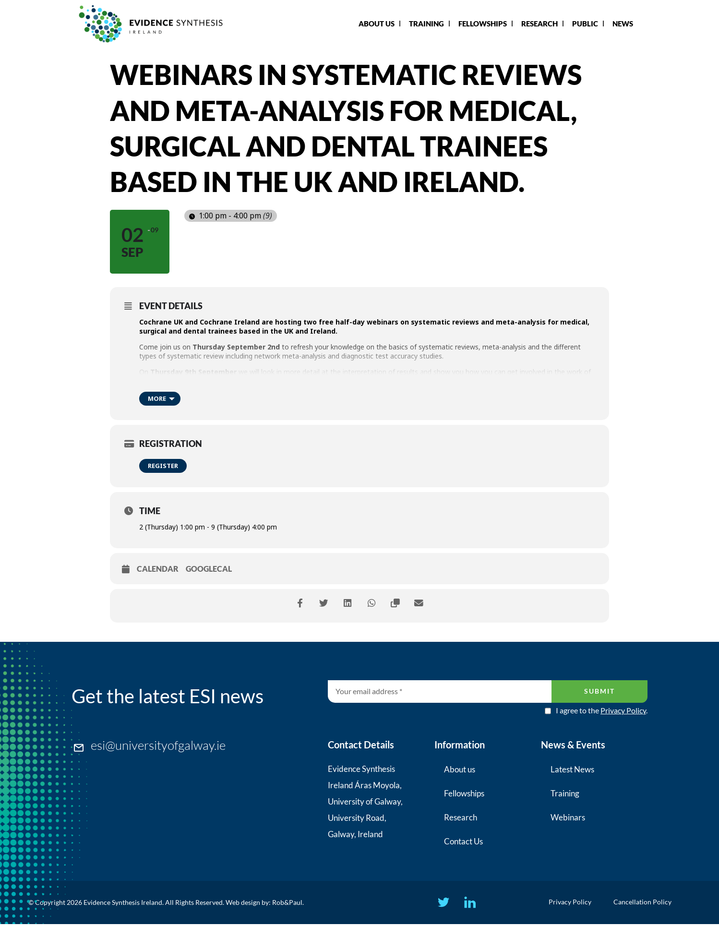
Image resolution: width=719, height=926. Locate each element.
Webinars (568, 817)
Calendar (158, 568)
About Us (377, 23)
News (622, 23)
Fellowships (482, 23)
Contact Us (463, 841)
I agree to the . (601, 710)
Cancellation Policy (646, 903)
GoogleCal (209, 568)
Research (539, 23)
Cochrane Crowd (224, 380)
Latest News (572, 769)
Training (426, 23)
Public (585, 23)
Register (163, 465)
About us (459, 769)
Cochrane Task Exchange (304, 380)
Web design (243, 903)
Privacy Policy (623, 710)
